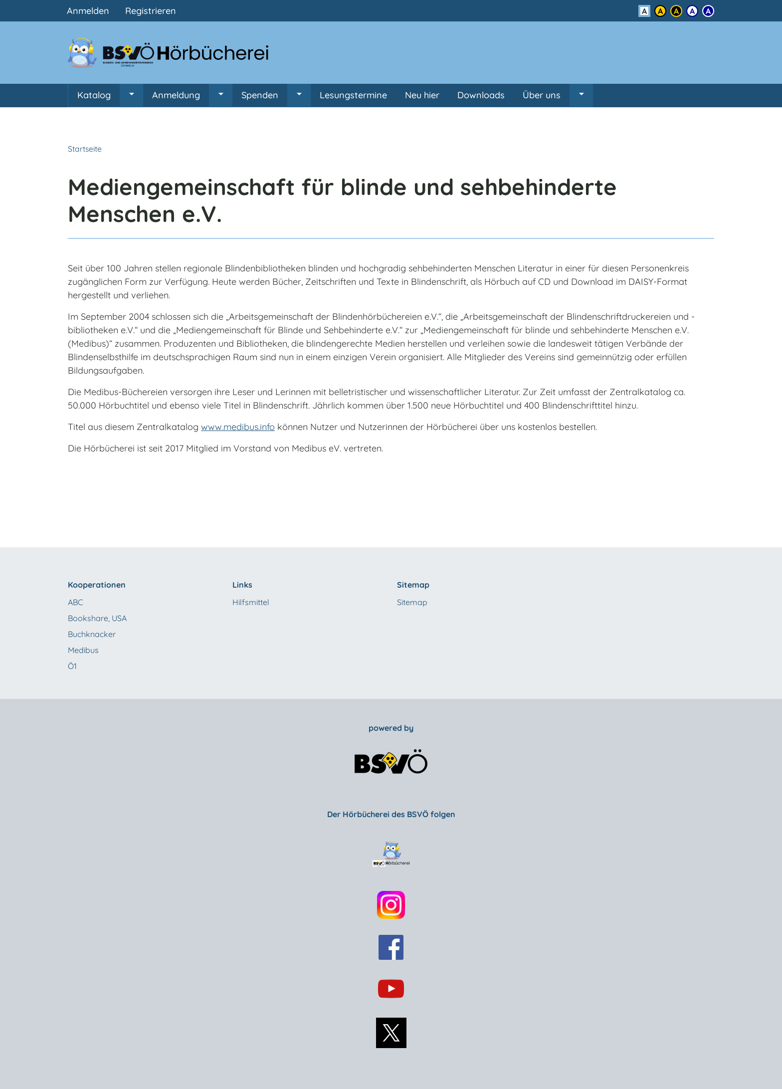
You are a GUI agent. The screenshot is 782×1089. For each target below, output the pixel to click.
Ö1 (72, 666)
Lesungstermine (353, 95)
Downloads (481, 95)
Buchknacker (92, 634)
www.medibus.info (238, 427)
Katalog (94, 95)
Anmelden (88, 10)
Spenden (259, 95)
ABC (75, 602)
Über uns (542, 95)
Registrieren (150, 10)
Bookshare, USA (97, 618)
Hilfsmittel (250, 602)
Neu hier (422, 95)
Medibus (83, 650)
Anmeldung (176, 95)
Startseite (85, 149)
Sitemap (412, 602)
